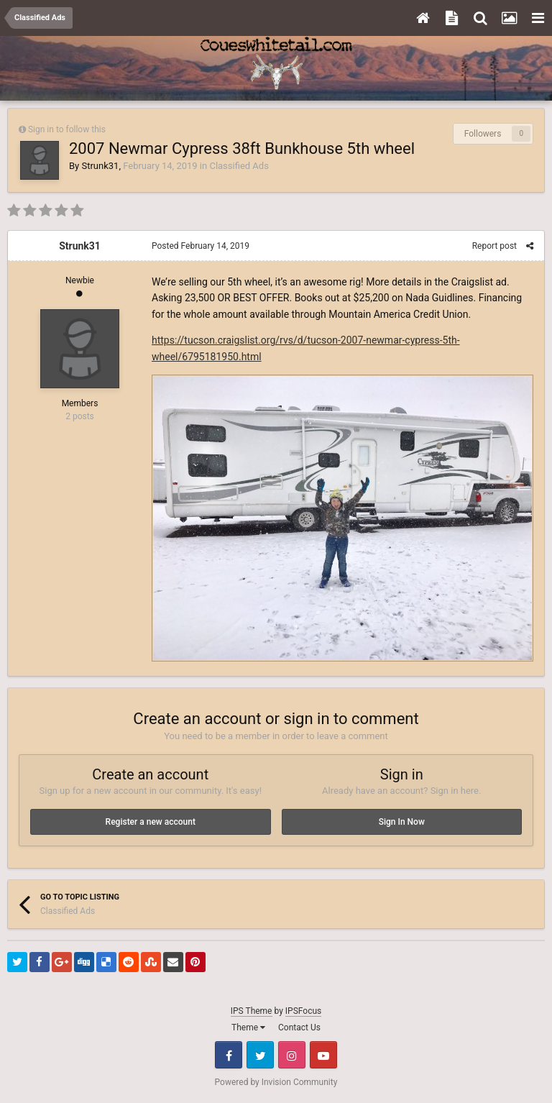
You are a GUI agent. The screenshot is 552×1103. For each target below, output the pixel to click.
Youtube (323, 1054)
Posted (200, 246)
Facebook (228, 1054)
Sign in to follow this (67, 129)
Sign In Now (402, 822)
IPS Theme (251, 1011)
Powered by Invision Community (276, 1082)
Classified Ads (238, 165)
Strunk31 (100, 165)
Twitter (260, 1054)
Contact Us (299, 1027)
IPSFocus (303, 1011)
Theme (248, 1027)
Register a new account (151, 822)
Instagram (291, 1054)
